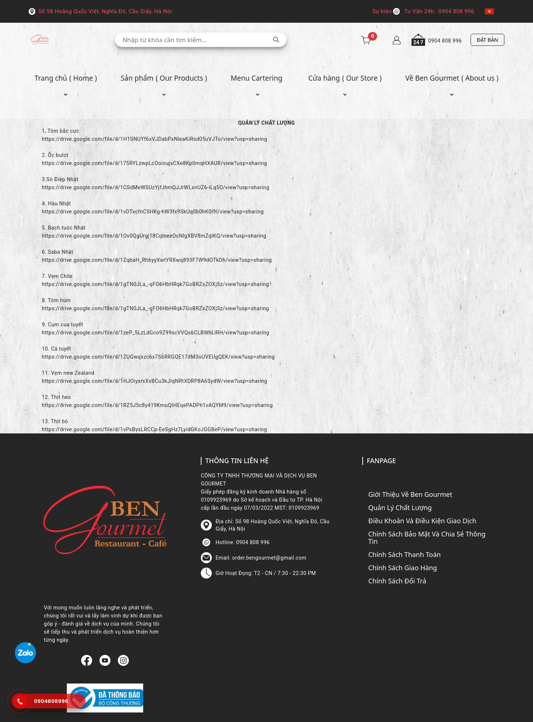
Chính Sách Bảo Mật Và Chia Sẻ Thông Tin (427, 537)
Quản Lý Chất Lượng (400, 507)
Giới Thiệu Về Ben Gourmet (410, 494)
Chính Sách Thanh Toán (404, 554)
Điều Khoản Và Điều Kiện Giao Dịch (422, 520)
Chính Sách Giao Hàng (402, 567)
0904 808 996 (456, 11)
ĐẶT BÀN (487, 39)
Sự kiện (382, 11)
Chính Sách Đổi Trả (397, 580)
